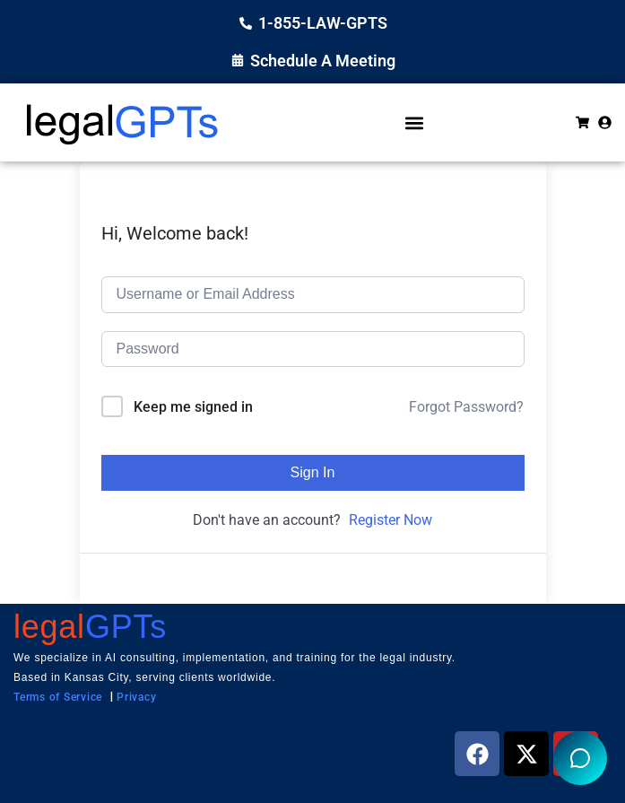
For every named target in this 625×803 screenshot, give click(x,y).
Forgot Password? (466, 406)
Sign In (313, 472)
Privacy (136, 697)
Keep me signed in (193, 406)
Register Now (390, 519)
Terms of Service (57, 697)
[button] (414, 122)
